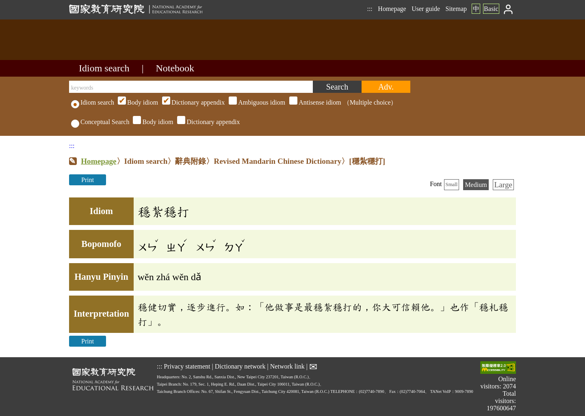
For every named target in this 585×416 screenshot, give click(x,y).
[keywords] (191, 87)
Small (452, 184)
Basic (491, 8)
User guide (426, 8)
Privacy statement (187, 365)
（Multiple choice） (256, 102)
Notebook (175, 68)
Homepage (392, 8)
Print (87, 179)
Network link (287, 365)
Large (503, 184)
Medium (476, 184)
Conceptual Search (100, 121)
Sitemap (456, 8)
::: (369, 8)
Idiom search (104, 68)
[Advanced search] (386, 87)
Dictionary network (240, 365)
